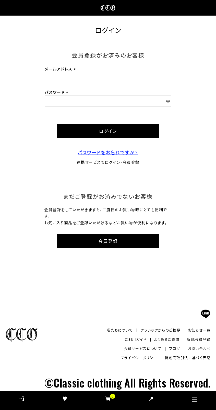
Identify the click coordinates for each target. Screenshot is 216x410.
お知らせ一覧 (199, 330)
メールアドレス (61, 69)
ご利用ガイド (135, 339)
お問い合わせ (199, 348)
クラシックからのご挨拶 (160, 330)
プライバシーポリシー (139, 357)
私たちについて (120, 330)
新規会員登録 (198, 339)
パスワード (57, 92)
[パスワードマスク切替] (168, 101)
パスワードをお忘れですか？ (108, 152)
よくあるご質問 (166, 339)
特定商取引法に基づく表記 (188, 357)
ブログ (174, 348)
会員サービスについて (142, 348)
